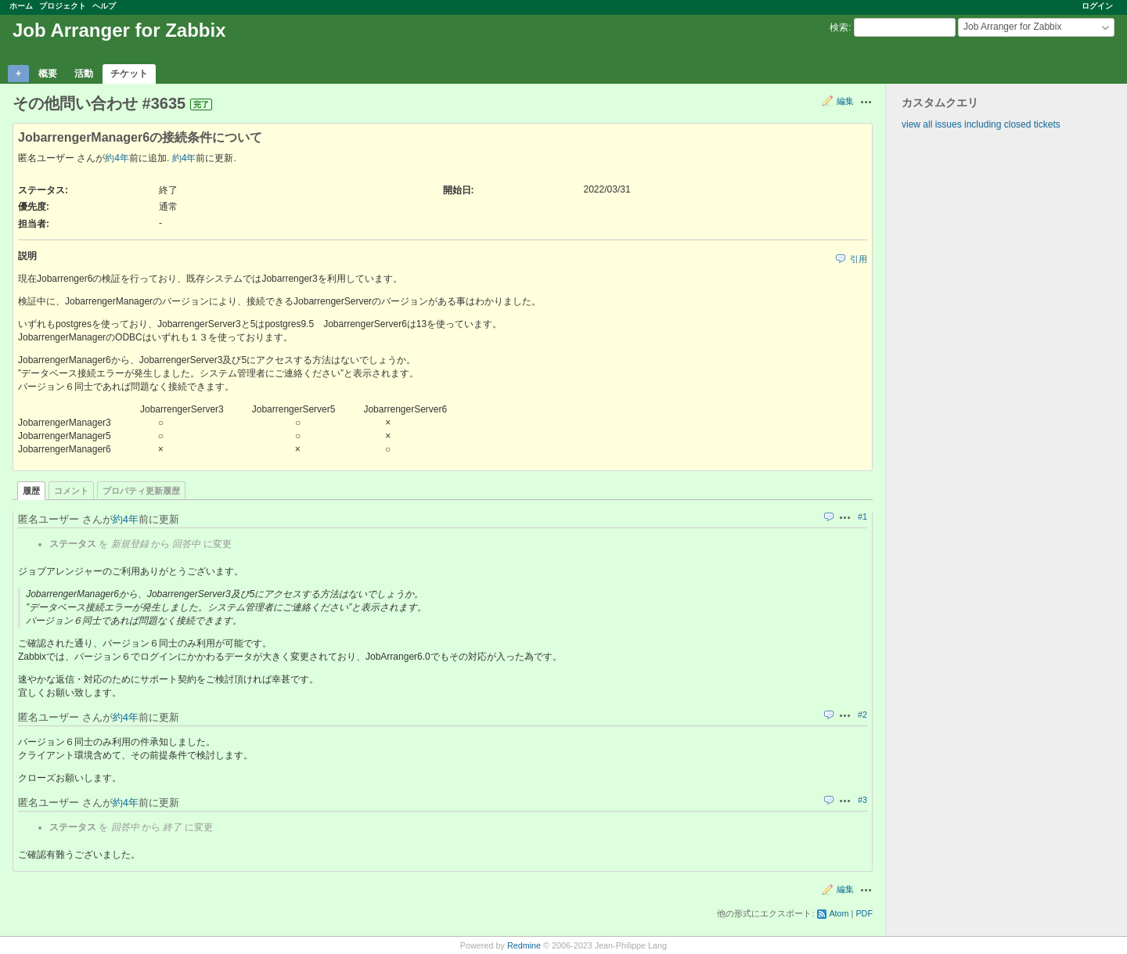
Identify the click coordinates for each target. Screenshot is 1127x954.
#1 (862, 516)
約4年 (117, 158)
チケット (129, 73)
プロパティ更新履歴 (141, 490)
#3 (862, 800)
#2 (862, 714)
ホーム (21, 6)
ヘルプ (104, 6)
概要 (47, 73)
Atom (838, 913)
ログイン (1097, 6)
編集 (845, 101)
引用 (858, 259)
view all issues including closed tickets (981, 124)
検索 (839, 27)
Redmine (524, 945)
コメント (71, 490)
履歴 (31, 490)
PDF (864, 913)
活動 (83, 73)
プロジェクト (62, 6)
